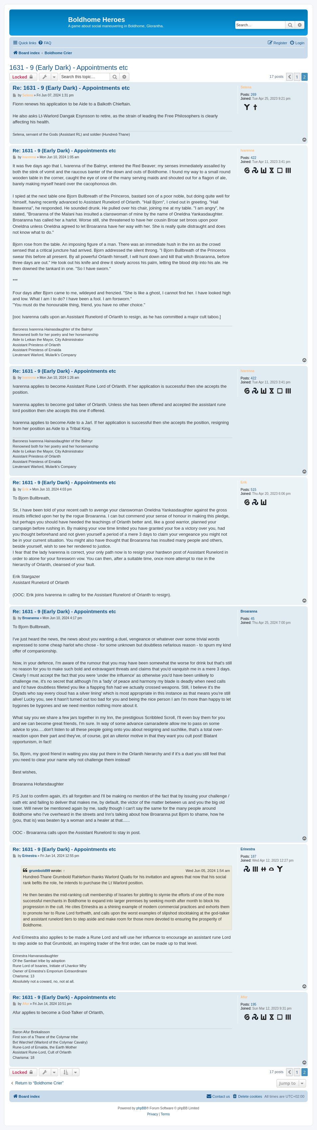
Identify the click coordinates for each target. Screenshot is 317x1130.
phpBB (141, 1108)
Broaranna (249, 611)
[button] (289, 77)
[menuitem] (44, 43)
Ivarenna (247, 150)
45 (253, 619)
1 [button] (297, 77)
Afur (244, 997)
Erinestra (248, 849)
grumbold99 (39, 871)
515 (254, 490)
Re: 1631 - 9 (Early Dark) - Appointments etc (71, 88)
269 (254, 94)
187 (254, 856)
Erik (244, 482)
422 (254, 158)
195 (254, 1004)
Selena (246, 87)
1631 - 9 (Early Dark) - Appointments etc (68, 67)
